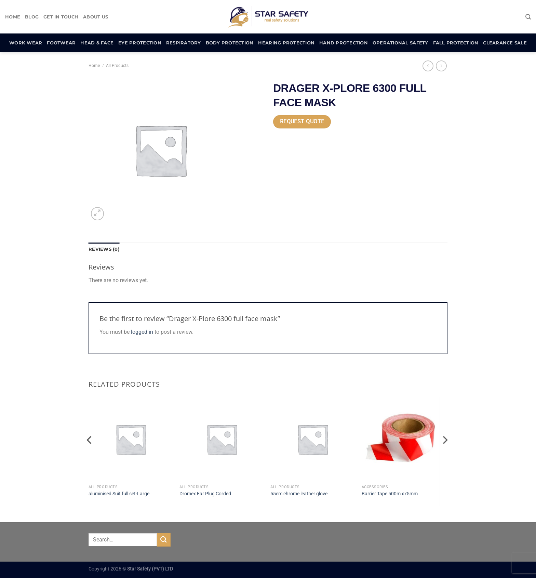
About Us (95, 16)
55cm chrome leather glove (298, 494)
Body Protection (230, 42)
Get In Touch (60, 16)
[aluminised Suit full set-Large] (131, 439)
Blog (32, 16)
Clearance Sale (505, 42)
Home (12, 16)
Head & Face (96, 42)
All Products (117, 65)
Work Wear (25, 42)
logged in (142, 332)
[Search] (528, 17)
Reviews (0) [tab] (104, 249)
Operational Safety (400, 42)
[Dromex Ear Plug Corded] (221, 439)
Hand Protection (343, 42)
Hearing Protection (286, 42)
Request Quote (302, 122)
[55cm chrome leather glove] (312, 439)
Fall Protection (456, 42)
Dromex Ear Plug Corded (205, 494)
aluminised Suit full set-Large (119, 494)
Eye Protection (139, 42)
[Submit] (164, 539)
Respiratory (183, 42)
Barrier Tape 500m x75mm (390, 494)
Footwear (61, 42)
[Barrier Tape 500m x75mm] (404, 439)
